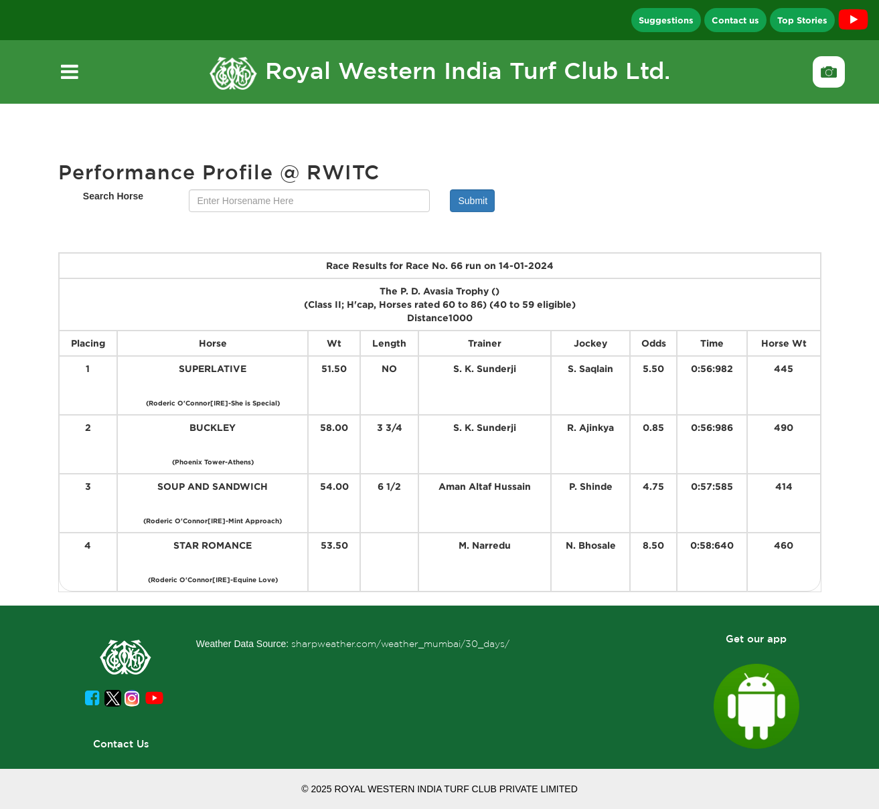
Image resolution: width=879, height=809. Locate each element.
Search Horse (113, 196)
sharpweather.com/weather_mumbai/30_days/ (400, 643)
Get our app (756, 638)
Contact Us (121, 743)
